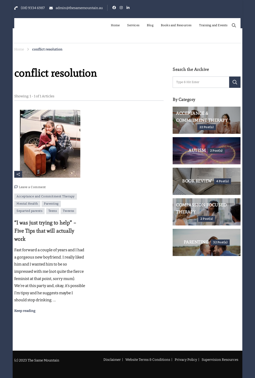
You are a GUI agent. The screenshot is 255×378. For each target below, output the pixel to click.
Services (133, 25)
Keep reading (25, 311)
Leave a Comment (32, 187)
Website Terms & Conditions (147, 360)
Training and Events (213, 25)
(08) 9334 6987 (33, 8)
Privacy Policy (186, 360)
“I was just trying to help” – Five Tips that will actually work (45, 230)
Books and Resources (176, 25)
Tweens (68, 211)
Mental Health (27, 204)
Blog (150, 25)
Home (115, 25)
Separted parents (29, 211)
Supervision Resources (220, 360)
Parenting (51, 204)
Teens (52, 211)
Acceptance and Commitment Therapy (46, 196)
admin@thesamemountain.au (79, 8)
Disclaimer (112, 360)
